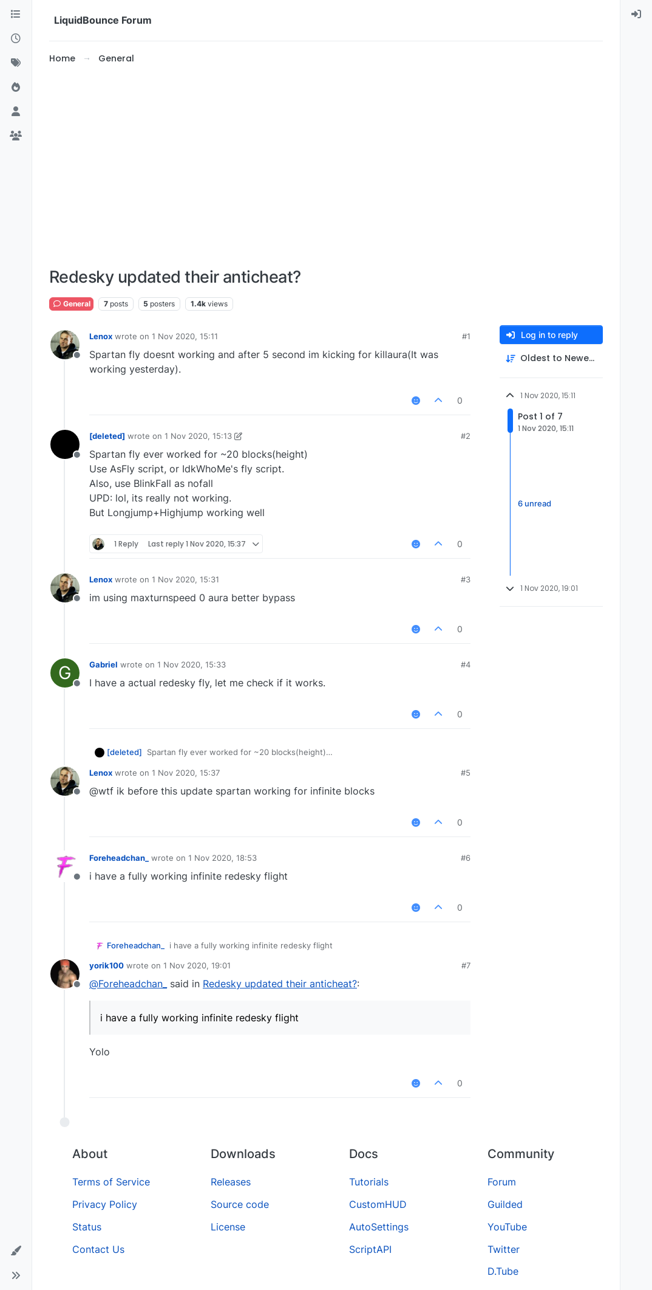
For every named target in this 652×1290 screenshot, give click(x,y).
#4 (465, 664)
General (71, 303)
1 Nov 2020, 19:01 (197, 965)
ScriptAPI (370, 1249)
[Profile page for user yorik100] (65, 973)
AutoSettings (379, 1227)
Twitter (503, 1249)
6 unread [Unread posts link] (534, 504)
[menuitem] (636, 14)
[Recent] (16, 39)
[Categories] (16, 14)
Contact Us (98, 1249)
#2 (465, 436)
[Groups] (16, 136)
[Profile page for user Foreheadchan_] (65, 866)
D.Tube (502, 1271)
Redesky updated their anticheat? (280, 984)
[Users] (16, 112)
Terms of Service (111, 1182)
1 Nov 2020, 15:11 (185, 336)
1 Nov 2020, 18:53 (222, 858)
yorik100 (106, 965)
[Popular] (16, 87)
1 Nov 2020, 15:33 (191, 664)
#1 (466, 336)
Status (86, 1227)
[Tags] (16, 63)
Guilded (505, 1204)
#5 (465, 773)
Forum (501, 1182)
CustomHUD (378, 1204)
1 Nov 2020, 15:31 (185, 579)
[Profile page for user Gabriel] (65, 673)
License (228, 1227)
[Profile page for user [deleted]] (65, 444)
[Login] (636, 14)
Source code (240, 1204)
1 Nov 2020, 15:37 (186, 773)
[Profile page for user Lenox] (65, 344)
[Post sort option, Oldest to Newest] (551, 358)
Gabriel (103, 664)
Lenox (100, 336)
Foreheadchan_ (119, 858)
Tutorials (369, 1182)
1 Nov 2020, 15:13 (198, 436)
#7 (465, 965)
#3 (465, 579)
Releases (231, 1182)
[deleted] (107, 436)
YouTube (507, 1227)
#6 (465, 858)
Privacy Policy (104, 1204)
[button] (16, 1251)
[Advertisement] (326, 166)
